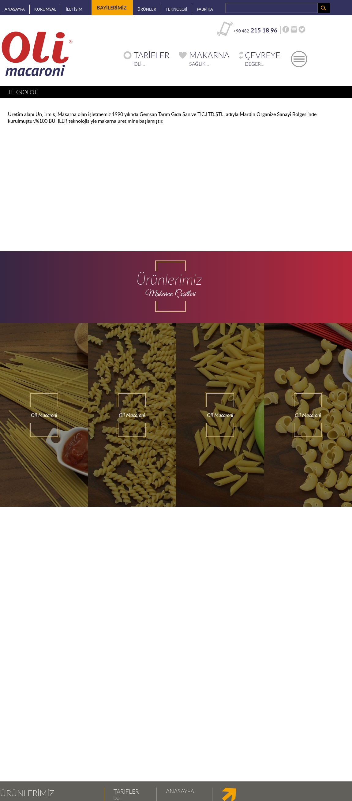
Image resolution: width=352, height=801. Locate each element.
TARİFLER (151, 55)
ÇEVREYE (262, 55)
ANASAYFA (15, 9)
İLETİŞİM (74, 9)
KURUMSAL (45, 9)
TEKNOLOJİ (176, 9)
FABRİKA (205, 9)
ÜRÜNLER (146, 9)
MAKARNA (209, 55)
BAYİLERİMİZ (112, 6)
